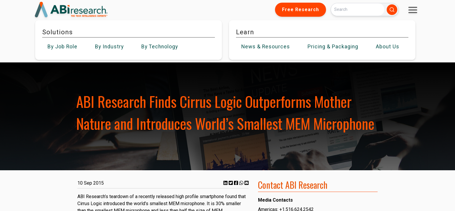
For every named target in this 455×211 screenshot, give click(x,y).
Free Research (300, 9)
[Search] (357, 9)
